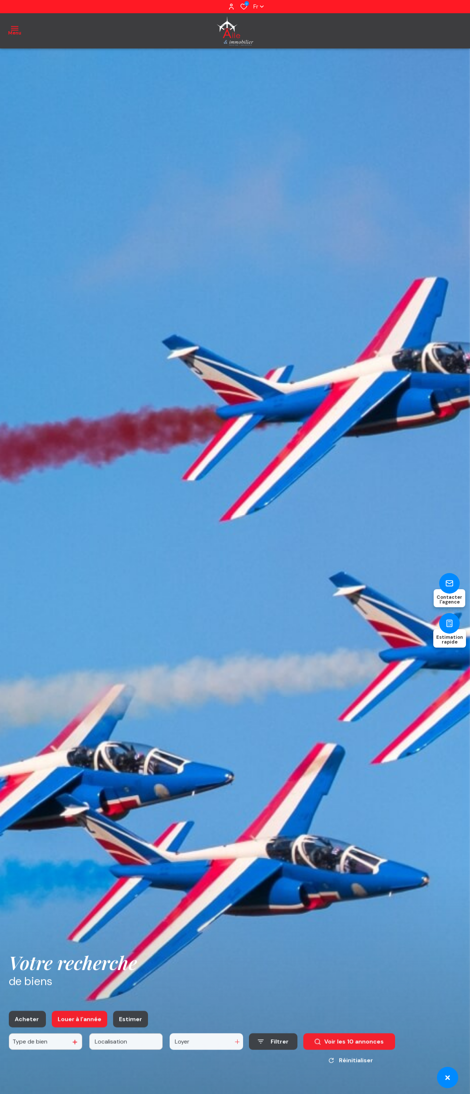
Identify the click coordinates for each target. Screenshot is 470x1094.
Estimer (130, 1035)
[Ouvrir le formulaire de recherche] (273, 1057)
